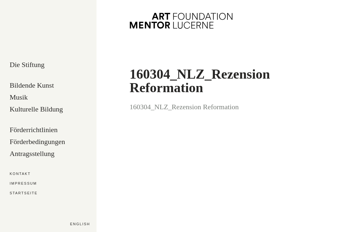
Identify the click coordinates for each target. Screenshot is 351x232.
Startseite (24, 193)
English (80, 224)
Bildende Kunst (32, 85)
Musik (19, 97)
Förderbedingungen (37, 142)
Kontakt (20, 174)
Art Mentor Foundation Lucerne (181, 21)
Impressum (23, 183)
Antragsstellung (32, 154)
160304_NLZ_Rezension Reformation (184, 107)
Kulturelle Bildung (36, 109)
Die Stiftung (27, 65)
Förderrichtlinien (34, 130)
